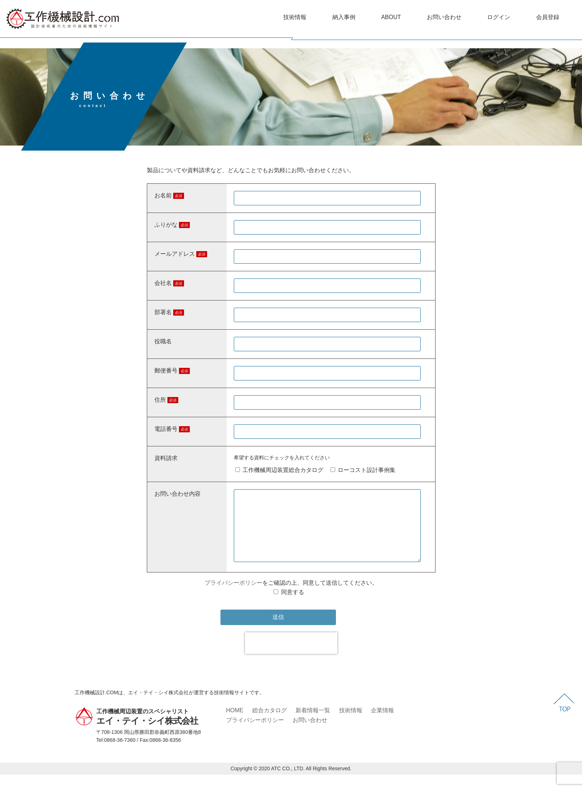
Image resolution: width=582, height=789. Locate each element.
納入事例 (343, 17)
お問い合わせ (444, 17)
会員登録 (547, 17)
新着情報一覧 (313, 725)
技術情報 (294, 17)
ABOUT (391, 17)
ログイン (498, 17)
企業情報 (382, 725)
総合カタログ (269, 725)
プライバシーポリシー (233, 597)
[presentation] (291, 657)
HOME (235, 725)
